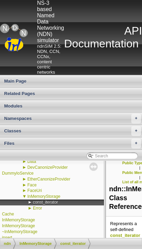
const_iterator (45, 202)
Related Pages (19, 93)
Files (72, 143)
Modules (13, 106)
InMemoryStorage (43, 196)
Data (31, 161)
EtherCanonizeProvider (48, 179)
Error (37, 208)
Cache (8, 214)
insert (7, 237)
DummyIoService (18, 173)
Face (32, 185)
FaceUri (34, 190)
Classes (72, 131)
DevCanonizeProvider (47, 167)
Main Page (15, 81)
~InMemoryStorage (19, 231)
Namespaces (72, 118)
